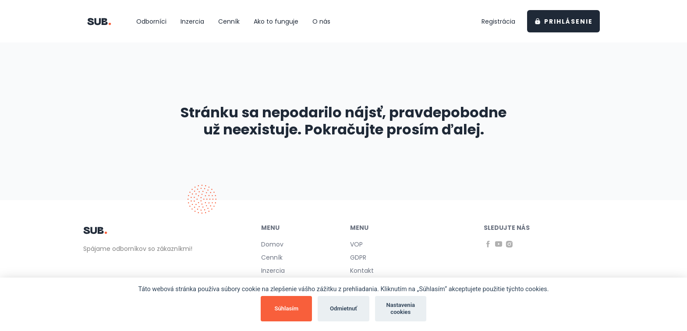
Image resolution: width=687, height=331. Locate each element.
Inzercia (192, 21)
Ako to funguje (276, 21)
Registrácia (498, 21)
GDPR (358, 257)
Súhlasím (286, 308)
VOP (356, 244)
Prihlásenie (564, 21)
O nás (321, 21)
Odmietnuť (343, 308)
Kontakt (362, 270)
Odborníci (151, 21)
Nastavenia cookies (400, 308)
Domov (272, 244)
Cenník (229, 21)
